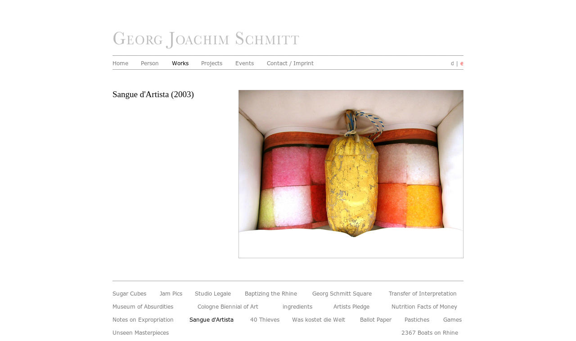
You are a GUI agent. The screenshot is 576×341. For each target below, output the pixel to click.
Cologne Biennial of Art (231, 306)
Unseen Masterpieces (143, 333)
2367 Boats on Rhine (432, 333)
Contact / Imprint (292, 63)
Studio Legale (214, 293)
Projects (212, 63)
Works (181, 63)
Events (245, 63)
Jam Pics (172, 293)
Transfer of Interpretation (426, 293)
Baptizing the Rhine (273, 293)
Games (453, 319)
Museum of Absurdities (145, 306)
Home (121, 63)
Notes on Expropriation (146, 319)
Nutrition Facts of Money (428, 306)
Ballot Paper (377, 319)
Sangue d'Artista (214, 319)
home (208, 40)
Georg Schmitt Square (345, 293)
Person (151, 63)
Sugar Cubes (130, 293)
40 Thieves (266, 319)
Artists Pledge (353, 306)
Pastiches (418, 319)
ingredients (299, 306)
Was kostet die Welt (321, 319)
